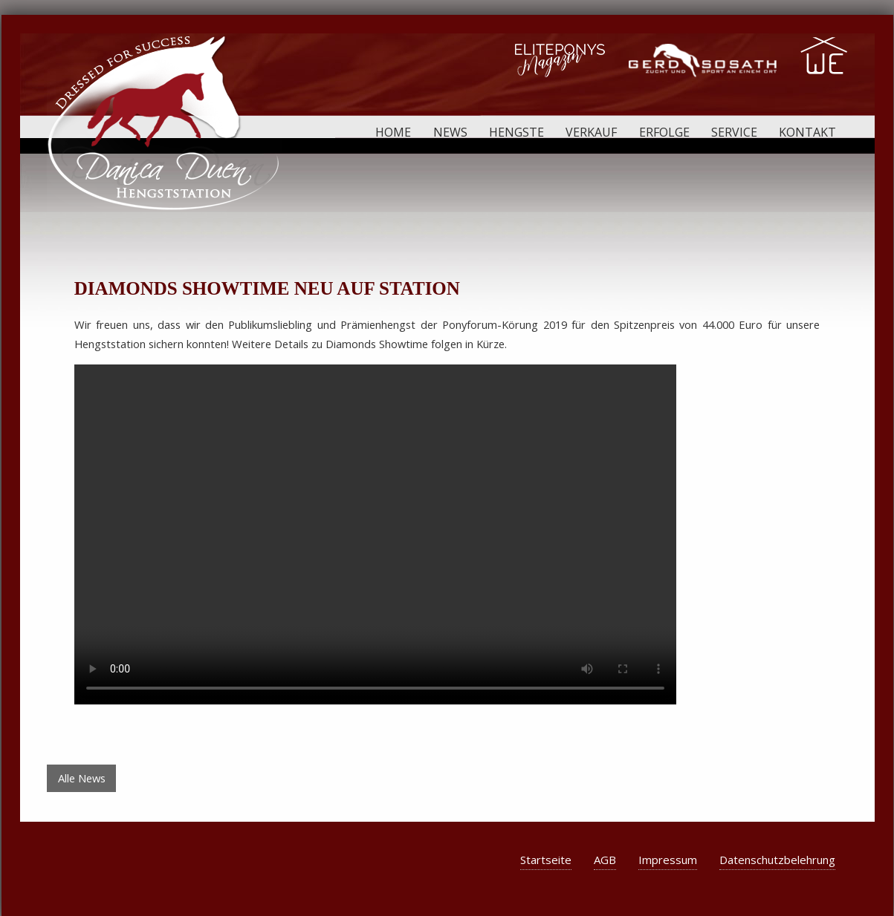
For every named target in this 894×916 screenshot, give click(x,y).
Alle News (82, 778)
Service (734, 132)
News (450, 132)
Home (393, 132)
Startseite (545, 859)
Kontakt (807, 132)
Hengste (516, 132)
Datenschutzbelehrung (777, 859)
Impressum (667, 859)
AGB (605, 859)
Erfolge (664, 132)
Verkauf (591, 132)
